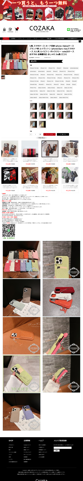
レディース (21, 38)
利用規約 (25, 457)
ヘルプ (41, 441)
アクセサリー (11, 445)
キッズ (35, 38)
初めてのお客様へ (42, 445)
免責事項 (25, 462)
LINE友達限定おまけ (73, 38)
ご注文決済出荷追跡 (59, 38)
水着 (10, 457)
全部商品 (13, 38)
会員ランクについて (43, 452)
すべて (6, 38)
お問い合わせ (48, 57)
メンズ (28, 38)
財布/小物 (11, 447)
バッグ (10, 454)
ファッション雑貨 (12, 452)
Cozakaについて (27, 445)
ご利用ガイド (41, 447)
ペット (42, 38)
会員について (26, 447)
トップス (10, 459)
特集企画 (49, 38)
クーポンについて (27, 452)
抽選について (26, 450)
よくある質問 (41, 457)
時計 (10, 450)
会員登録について (42, 450)
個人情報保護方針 (27, 459)
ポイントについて (27, 454)
